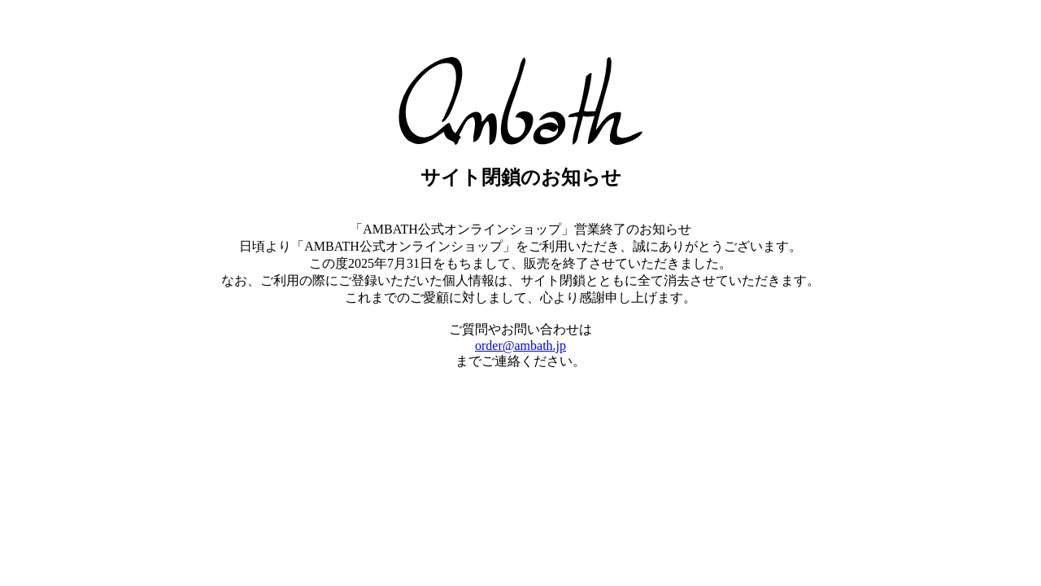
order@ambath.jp (520, 345)
